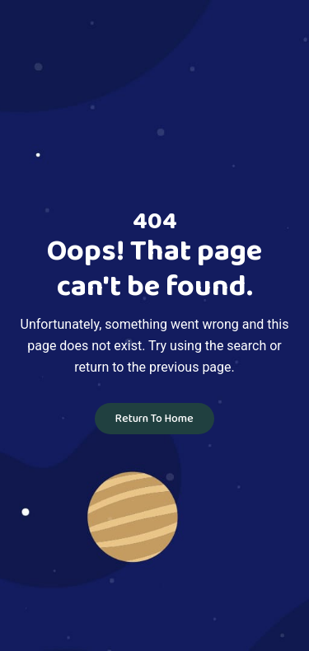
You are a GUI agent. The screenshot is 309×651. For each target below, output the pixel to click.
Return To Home (154, 418)
